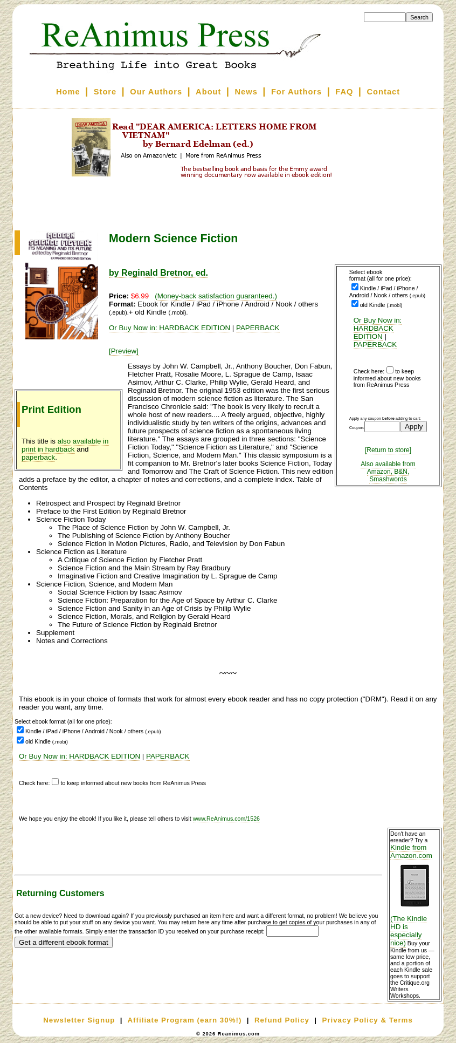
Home (68, 91)
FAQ (344, 91)
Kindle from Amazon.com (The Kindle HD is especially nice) (414, 895)
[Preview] (124, 351)
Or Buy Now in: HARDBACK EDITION (378, 328)
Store (105, 91)
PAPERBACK (375, 344)
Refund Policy (281, 1020)
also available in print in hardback (65, 445)
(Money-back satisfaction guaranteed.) (216, 296)
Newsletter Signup (79, 1020)
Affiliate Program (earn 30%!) (184, 1020)
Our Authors (156, 91)
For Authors (296, 91)
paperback (38, 457)
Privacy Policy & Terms (367, 1020)
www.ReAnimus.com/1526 (226, 818)
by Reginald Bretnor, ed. (158, 272)
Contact (383, 91)
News (246, 91)
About (208, 91)
